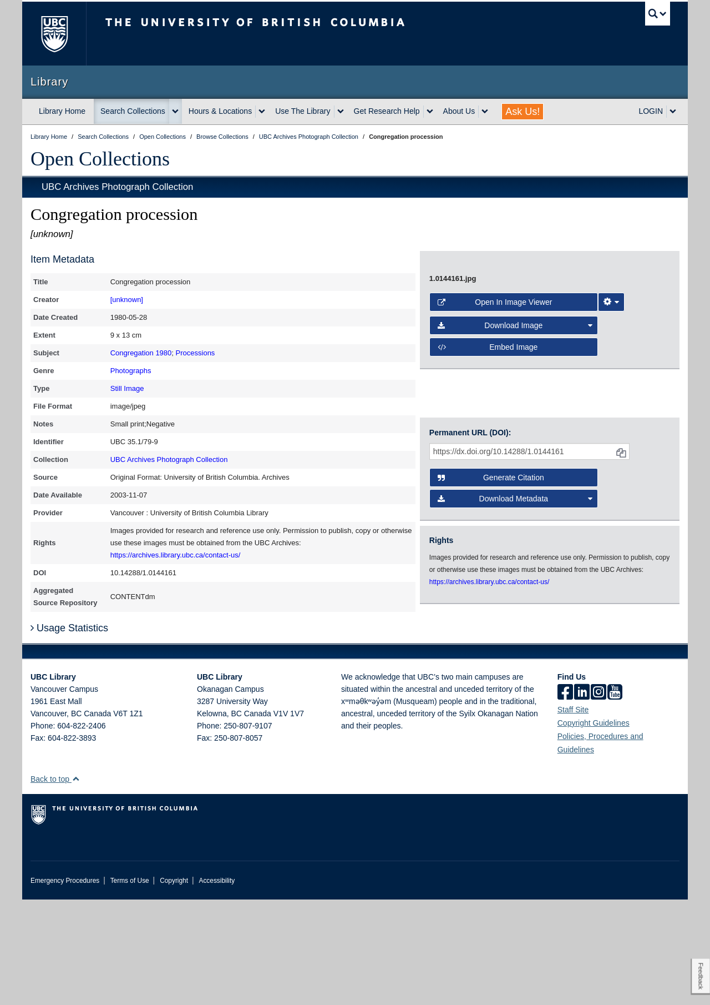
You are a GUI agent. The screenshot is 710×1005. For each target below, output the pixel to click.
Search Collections (132, 111)
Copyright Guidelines (593, 828)
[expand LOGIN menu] (672, 111)
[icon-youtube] (614, 798)
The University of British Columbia (54, 34)
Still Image (127, 388)
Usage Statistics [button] (69, 733)
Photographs (130, 370)
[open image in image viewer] (540, 345)
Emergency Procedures (65, 986)
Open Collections (100, 159)
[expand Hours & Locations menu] (261, 111)
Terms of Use (129, 986)
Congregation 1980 (141, 353)
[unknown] (126, 299)
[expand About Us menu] (484, 111)
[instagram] (598, 798)
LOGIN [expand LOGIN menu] (650, 111)
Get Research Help (387, 111)
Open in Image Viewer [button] (495, 462)
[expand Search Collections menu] (175, 111)
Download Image (515, 485)
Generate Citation (491, 594)
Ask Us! (522, 111)
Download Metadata (515, 615)
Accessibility (217, 986)
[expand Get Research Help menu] (430, 111)
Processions (195, 353)
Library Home (62, 111)
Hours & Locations (220, 111)
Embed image (488, 507)
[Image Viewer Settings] (611, 462)
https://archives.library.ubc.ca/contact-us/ (175, 555)
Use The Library (302, 111)
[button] (76, 884)
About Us (459, 111)
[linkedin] (582, 798)
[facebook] (565, 798)
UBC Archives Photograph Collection (117, 187)
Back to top (55, 884)
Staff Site (573, 815)
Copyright (174, 986)
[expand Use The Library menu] (340, 111)
